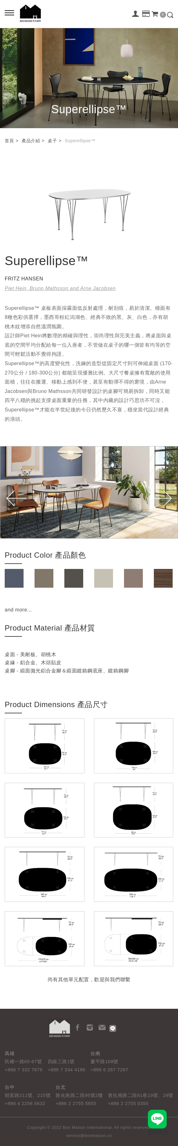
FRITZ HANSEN (24, 278)
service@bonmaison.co (89, 1135)
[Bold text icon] (9, 12)
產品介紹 (31, 140)
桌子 (52, 140)
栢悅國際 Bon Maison (30, 13)
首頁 (9, 140)
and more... (18, 609)
